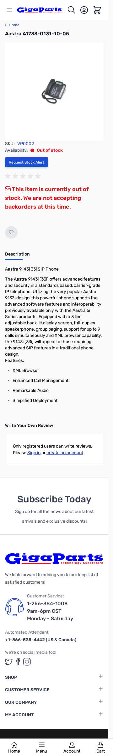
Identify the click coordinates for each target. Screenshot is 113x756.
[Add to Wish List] (11, 232)
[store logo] (42, 10)
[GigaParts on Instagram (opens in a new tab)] (27, 662)
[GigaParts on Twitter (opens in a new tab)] (9, 662)
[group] (24, 176)
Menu (41, 748)
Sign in (33, 452)
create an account (64, 452)
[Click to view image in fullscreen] (54, 91)
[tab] (17, 256)
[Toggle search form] (71, 10)
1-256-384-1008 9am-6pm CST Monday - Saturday (50, 611)
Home (14, 748)
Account (71, 748)
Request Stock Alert (26, 162)
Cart (100, 748)
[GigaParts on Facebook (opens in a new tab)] (18, 662)
